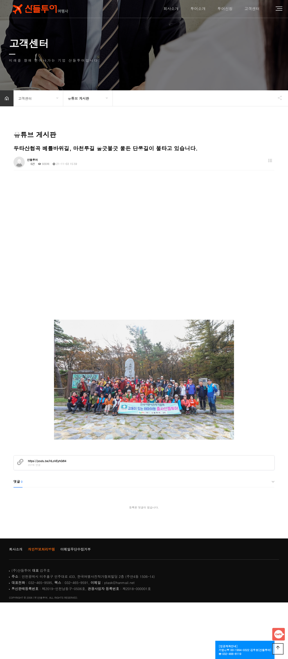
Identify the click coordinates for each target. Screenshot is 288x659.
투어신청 (225, 9)
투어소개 (198, 9)
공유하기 (278, 98)
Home (39, 9)
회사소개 (171, 9)
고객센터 (252, 9)
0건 (31, 164)
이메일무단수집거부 (75, 549)
